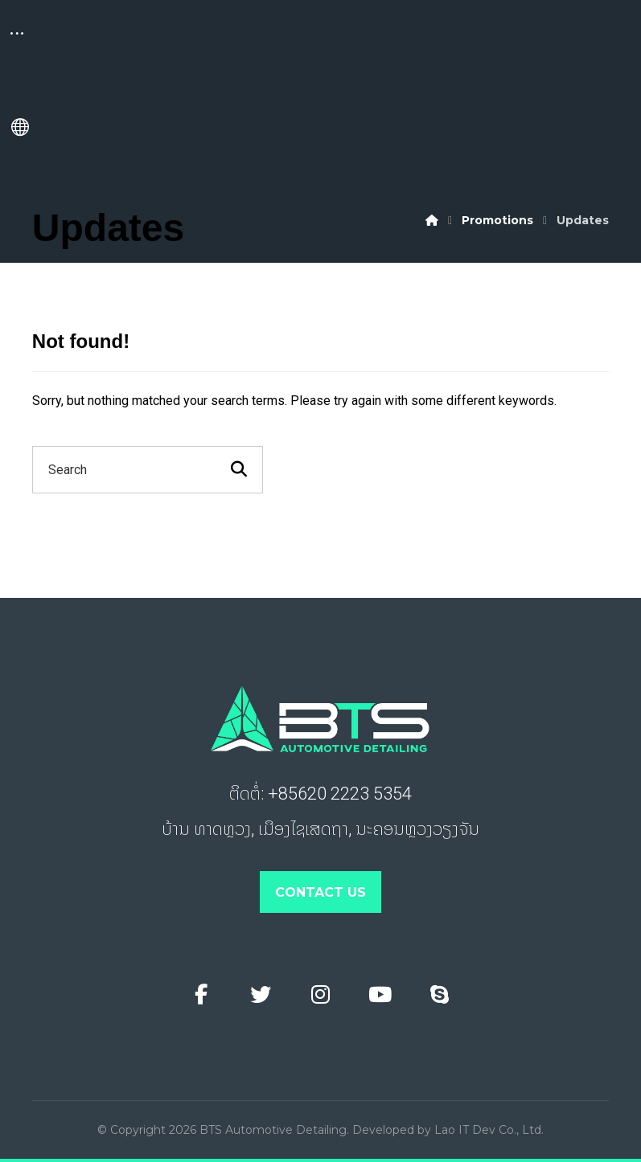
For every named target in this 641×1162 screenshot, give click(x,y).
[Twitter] (261, 995)
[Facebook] (201, 995)
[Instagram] (320, 995)
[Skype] (439, 995)
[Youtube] (380, 995)
